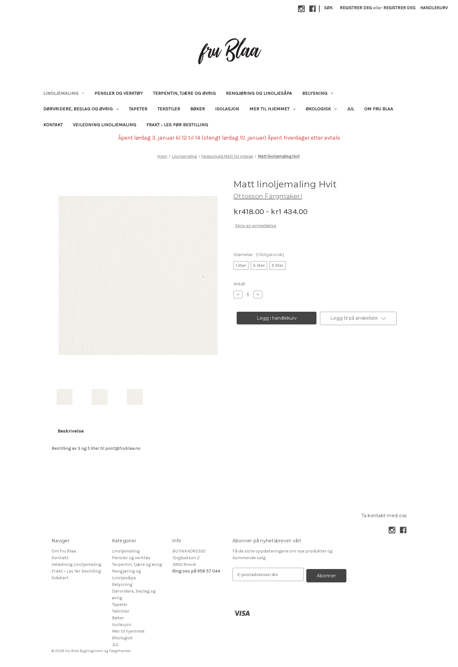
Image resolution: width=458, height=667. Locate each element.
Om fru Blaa (378, 109)
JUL (350, 109)
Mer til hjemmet (272, 109)
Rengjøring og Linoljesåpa (259, 93)
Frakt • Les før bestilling (177, 125)
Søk (328, 7)
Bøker (197, 109)
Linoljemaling (63, 93)
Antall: (239, 283)
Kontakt (53, 125)
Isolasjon (227, 109)
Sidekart (60, 577)
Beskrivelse (71, 431)
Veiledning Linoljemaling (104, 125)
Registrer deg (356, 7)
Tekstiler (168, 109)
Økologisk (321, 109)
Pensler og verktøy (118, 93)
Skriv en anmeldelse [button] (255, 225)
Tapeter (138, 109)
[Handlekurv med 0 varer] (434, 8)
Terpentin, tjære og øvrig (184, 93)
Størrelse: (258, 254)
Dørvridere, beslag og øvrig (81, 109)
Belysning (317, 93)
